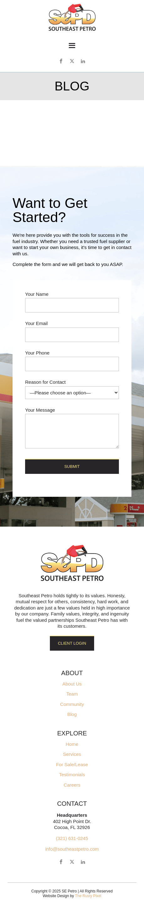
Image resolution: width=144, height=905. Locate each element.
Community (72, 704)
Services (72, 754)
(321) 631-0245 (72, 838)
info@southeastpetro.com (72, 849)
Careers (72, 785)
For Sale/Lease (72, 764)
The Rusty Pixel (88, 896)
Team (72, 693)
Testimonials (72, 774)
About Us (72, 683)
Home (72, 744)
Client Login (72, 643)
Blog (72, 714)
